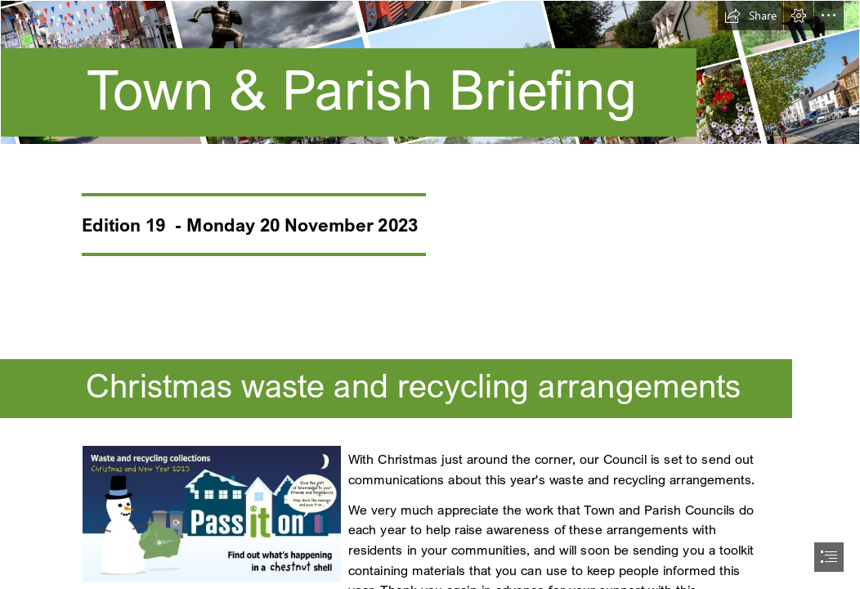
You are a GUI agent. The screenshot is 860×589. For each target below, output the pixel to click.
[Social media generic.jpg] (211, 513)
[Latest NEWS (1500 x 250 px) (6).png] (430, 78)
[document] (430, 294)
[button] (750, 15)
